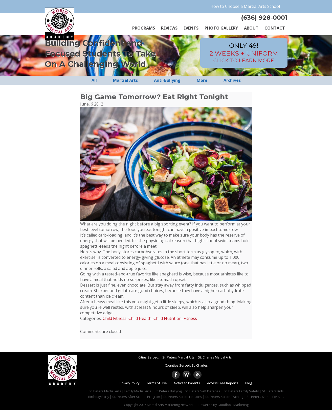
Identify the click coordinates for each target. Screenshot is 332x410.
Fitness (190, 318)
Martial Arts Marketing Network (170, 404)
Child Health (139, 318)
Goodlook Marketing (233, 404)
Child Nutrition (167, 318)
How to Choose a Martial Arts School (245, 6)
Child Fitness (114, 318)
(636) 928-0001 (264, 17)
